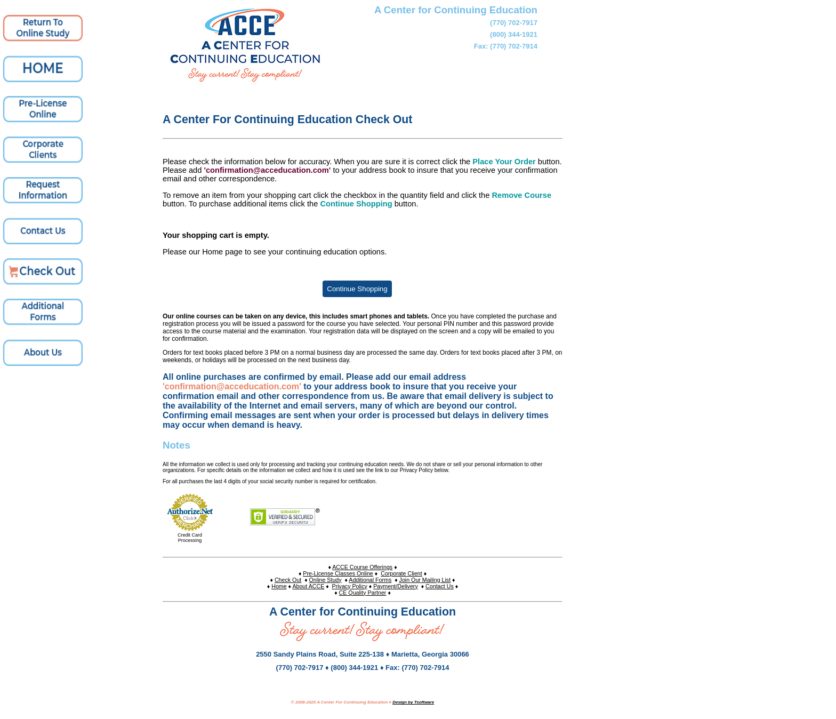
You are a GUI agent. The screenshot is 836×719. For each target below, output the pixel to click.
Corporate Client (401, 573)
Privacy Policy (349, 586)
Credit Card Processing (190, 537)
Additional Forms (370, 580)
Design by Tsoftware (413, 702)
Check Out (288, 580)
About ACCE (308, 586)
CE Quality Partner (363, 592)
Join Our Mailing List (425, 580)
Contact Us (439, 586)
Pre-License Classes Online (338, 573)
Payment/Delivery (395, 586)
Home (278, 586)
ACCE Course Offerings (362, 567)
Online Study (325, 580)
